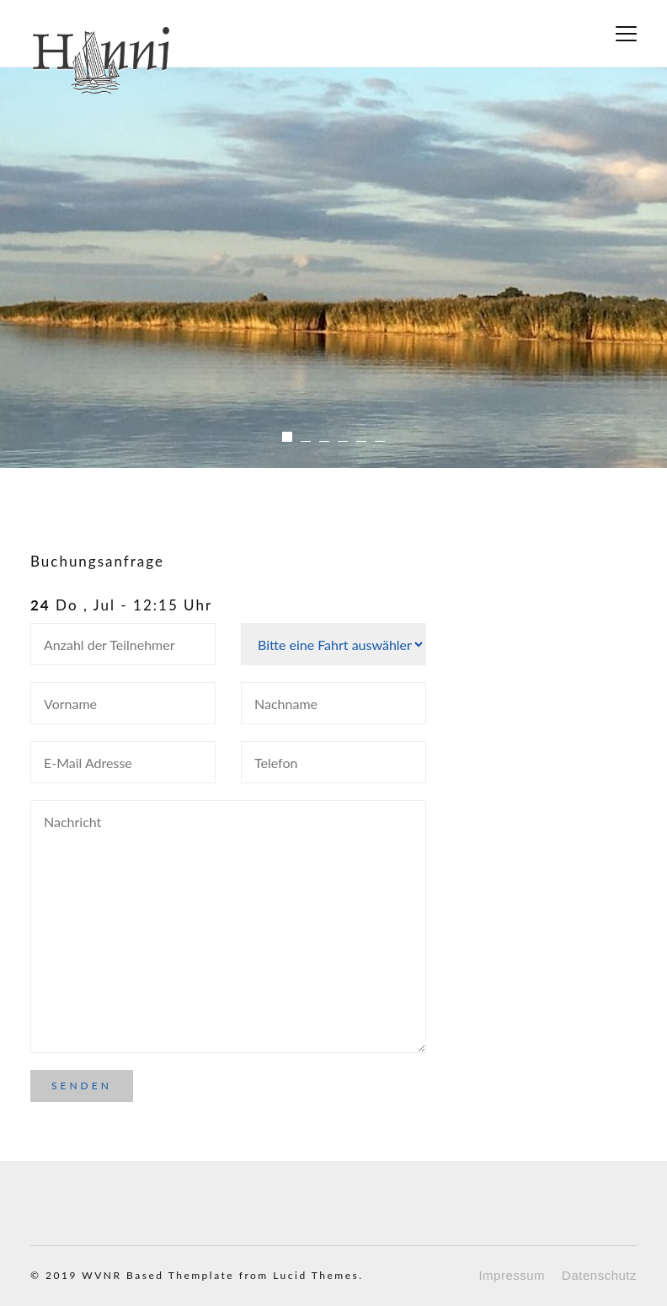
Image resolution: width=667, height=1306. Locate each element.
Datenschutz (599, 1275)
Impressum (511, 1275)
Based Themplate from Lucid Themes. (244, 1275)
